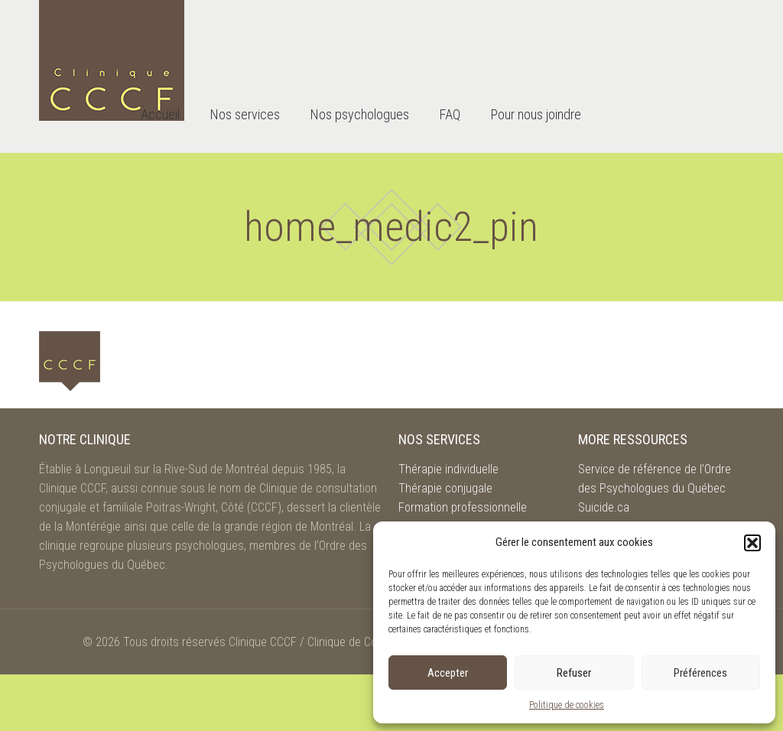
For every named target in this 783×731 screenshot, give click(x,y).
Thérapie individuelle (448, 469)
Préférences (700, 673)
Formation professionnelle (462, 507)
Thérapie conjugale (445, 488)
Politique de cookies (566, 705)
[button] (752, 543)
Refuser (574, 673)
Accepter (447, 673)
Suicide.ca (603, 507)
